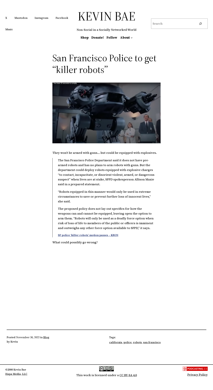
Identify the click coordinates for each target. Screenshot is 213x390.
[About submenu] (132, 37)
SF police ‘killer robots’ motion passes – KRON (88, 235)
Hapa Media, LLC (16, 374)
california (115, 342)
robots (137, 342)
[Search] (200, 23)
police (127, 342)
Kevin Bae (106, 16)
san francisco (152, 342)
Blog (46, 337)
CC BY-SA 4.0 (128, 375)
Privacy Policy (197, 375)
